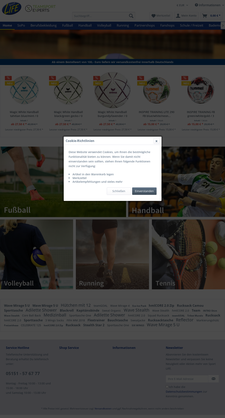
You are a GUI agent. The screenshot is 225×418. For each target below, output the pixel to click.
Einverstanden (144, 92)
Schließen (118, 92)
